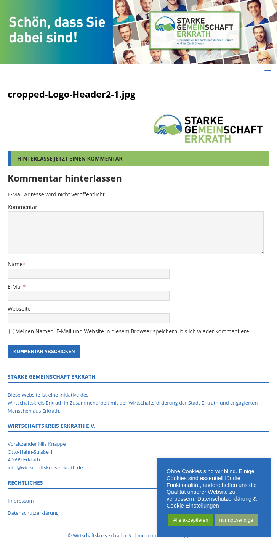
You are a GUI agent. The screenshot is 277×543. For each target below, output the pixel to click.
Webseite (19, 308)
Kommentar (22, 206)
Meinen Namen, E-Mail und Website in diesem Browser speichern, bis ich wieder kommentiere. (132, 331)
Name (15, 264)
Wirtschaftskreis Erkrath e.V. (103, 535)
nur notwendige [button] (236, 520)
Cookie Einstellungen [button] (193, 506)
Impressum (21, 500)
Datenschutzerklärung (33, 512)
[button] (266, 72)
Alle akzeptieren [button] (190, 520)
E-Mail (15, 286)
